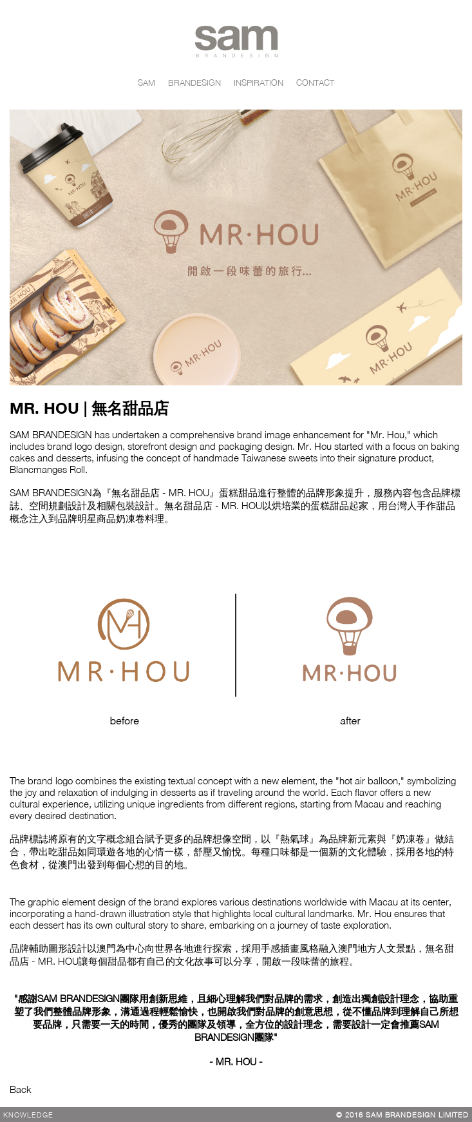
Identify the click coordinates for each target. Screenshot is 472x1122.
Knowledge (28, 1114)
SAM (146, 82)
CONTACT (315, 82)
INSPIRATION (258, 82)
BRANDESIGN (194, 82)
